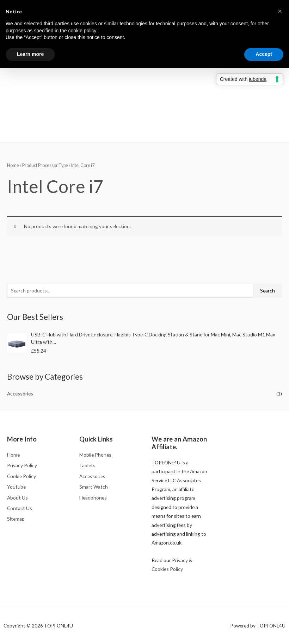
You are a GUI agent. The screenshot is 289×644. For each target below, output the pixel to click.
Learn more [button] (30, 54)
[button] (279, 11)
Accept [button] (264, 54)
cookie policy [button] (82, 30)
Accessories (20, 394)
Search (267, 291)
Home (13, 165)
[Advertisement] (144, 84)
